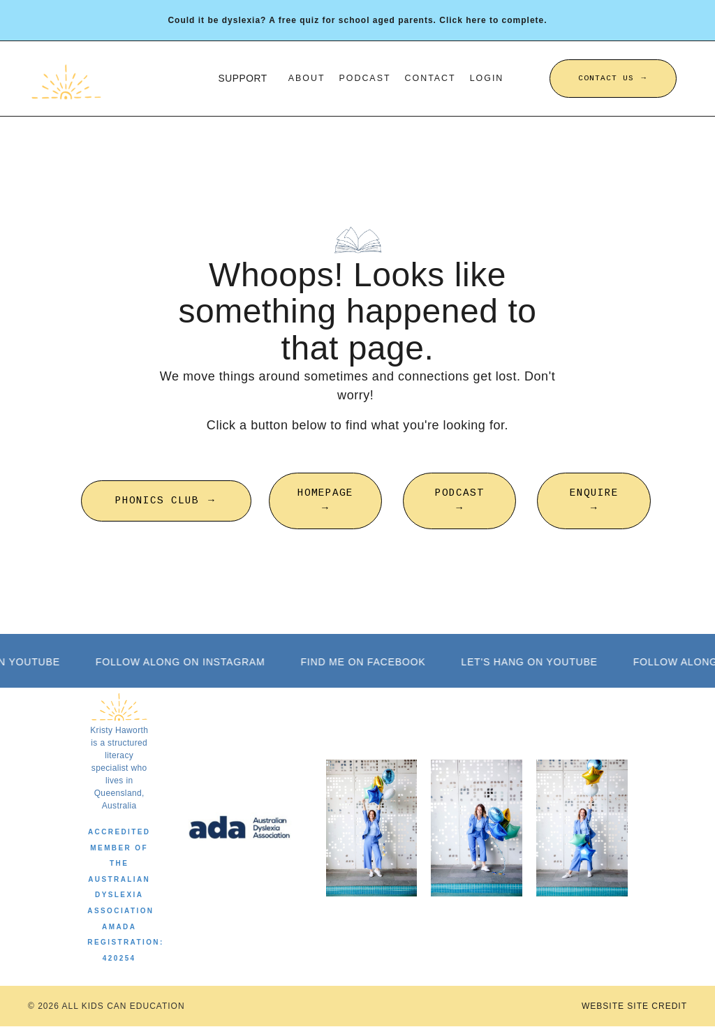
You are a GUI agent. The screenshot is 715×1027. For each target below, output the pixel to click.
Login (488, 78)
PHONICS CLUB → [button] (165, 500)
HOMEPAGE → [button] (325, 500)
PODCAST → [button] (459, 500)
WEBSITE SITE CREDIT (634, 1007)
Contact (431, 78)
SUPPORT (241, 78)
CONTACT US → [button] (613, 78)
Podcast (365, 78)
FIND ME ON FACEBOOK (366, 661)
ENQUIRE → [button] (594, 500)
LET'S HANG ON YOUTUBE (533, 661)
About (305, 78)
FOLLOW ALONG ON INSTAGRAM (184, 661)
